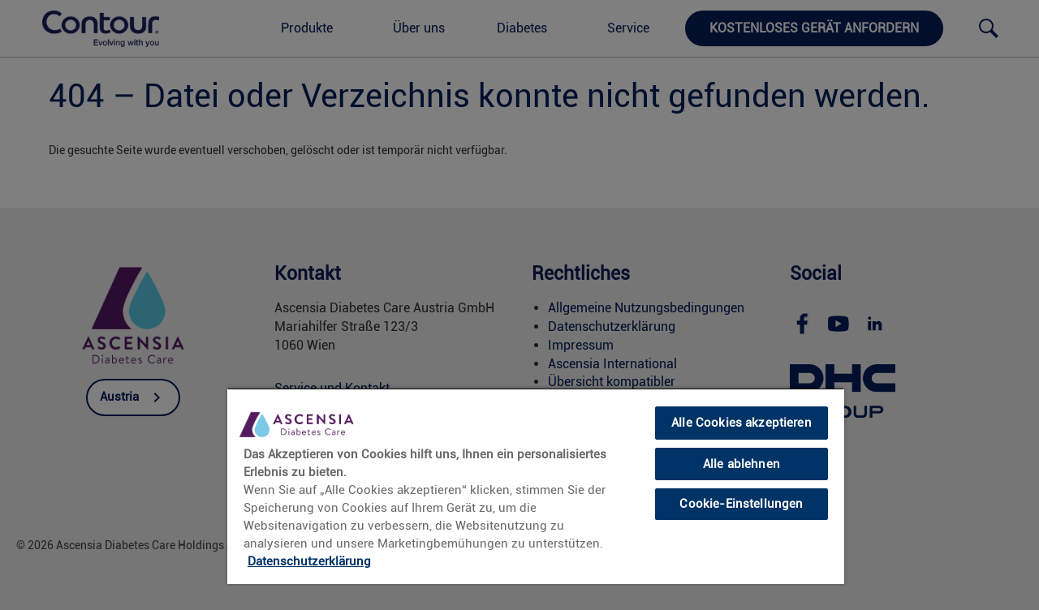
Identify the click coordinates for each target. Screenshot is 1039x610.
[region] (535, 486)
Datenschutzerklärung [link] (309, 561)
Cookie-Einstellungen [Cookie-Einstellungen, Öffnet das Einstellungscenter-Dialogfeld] (741, 503)
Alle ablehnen (741, 464)
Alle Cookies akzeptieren (741, 422)
